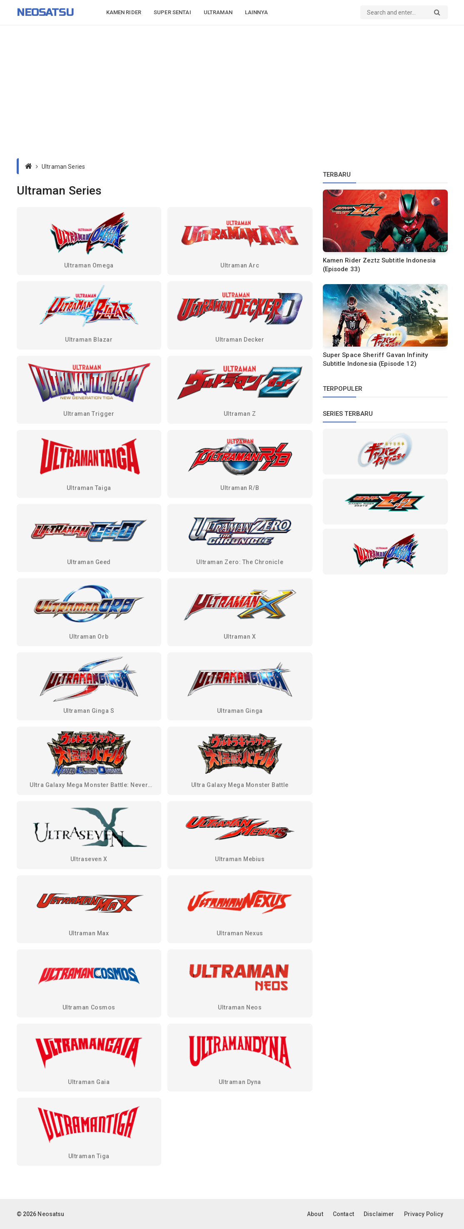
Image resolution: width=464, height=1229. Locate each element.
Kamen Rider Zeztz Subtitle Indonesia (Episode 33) (379, 265)
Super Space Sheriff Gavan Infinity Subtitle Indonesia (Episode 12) (375, 359)
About (315, 1214)
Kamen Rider (124, 12)
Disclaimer (379, 1214)
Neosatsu (45, 12)
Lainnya (256, 12)
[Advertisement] (232, 91)
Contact (343, 1214)
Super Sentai (172, 12)
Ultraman (218, 12)
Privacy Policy (424, 1214)
